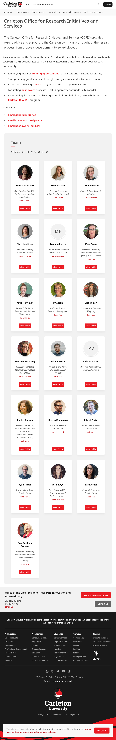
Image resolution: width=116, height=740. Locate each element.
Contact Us (103, 603)
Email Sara (91, 497)
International (10, 645)
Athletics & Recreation (102, 641)
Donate (107, 4)
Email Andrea (25, 201)
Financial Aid (10, 653)
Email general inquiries (22, 115)
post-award (28, 90)
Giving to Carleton (100, 638)
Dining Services (79, 656)
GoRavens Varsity (100, 645)
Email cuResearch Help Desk (25, 120)
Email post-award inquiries (24, 126)
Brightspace (37, 641)
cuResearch (39, 84)
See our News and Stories (96, 595)
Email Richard (58, 432)
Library (35, 645)
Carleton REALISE (18, 100)
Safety (76, 653)
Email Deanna (58, 256)
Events (76, 645)
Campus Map (78, 638)
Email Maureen (25, 376)
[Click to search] (99, 4)
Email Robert (91, 432)
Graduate (9, 641)
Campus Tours (11, 656)
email (69, 681)
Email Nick (58, 376)
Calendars (36, 653)
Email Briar (58, 198)
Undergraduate (11, 638)
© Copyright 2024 (71, 715)
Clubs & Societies (80, 660)
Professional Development (16, 649)
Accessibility (56, 715)
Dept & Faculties (61, 641)
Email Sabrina (58, 500)
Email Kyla (58, 315)
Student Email (60, 645)
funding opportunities (45, 73)
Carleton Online (38, 656)
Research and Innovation (40, 4)
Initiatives (9, 660)
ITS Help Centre (60, 660)
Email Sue (25, 564)
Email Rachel (25, 441)
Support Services (39, 649)
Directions (77, 641)
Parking (76, 649)
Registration (59, 656)
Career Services (60, 638)
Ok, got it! (101, 730)
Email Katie (25, 318)
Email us (9, 606)
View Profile (25, 209)
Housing (57, 649)
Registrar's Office (61, 653)
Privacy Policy (42, 715)
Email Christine (25, 256)
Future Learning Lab (40, 660)
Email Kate (91, 259)
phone (60, 681)
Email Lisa (91, 315)
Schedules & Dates (40, 638)
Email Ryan (25, 497)
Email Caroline (91, 198)
